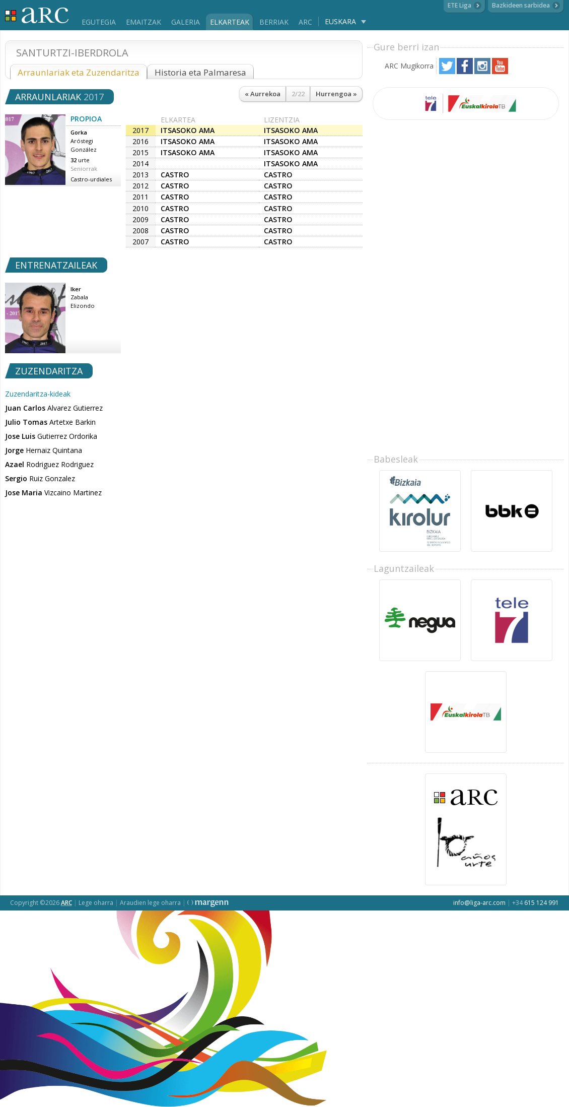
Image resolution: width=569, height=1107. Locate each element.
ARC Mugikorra (409, 66)
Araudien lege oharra (150, 902)
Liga (37, 15)
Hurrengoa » (336, 93)
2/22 (298, 93)
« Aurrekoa (262, 93)
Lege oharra (96, 902)
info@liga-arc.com (479, 902)
